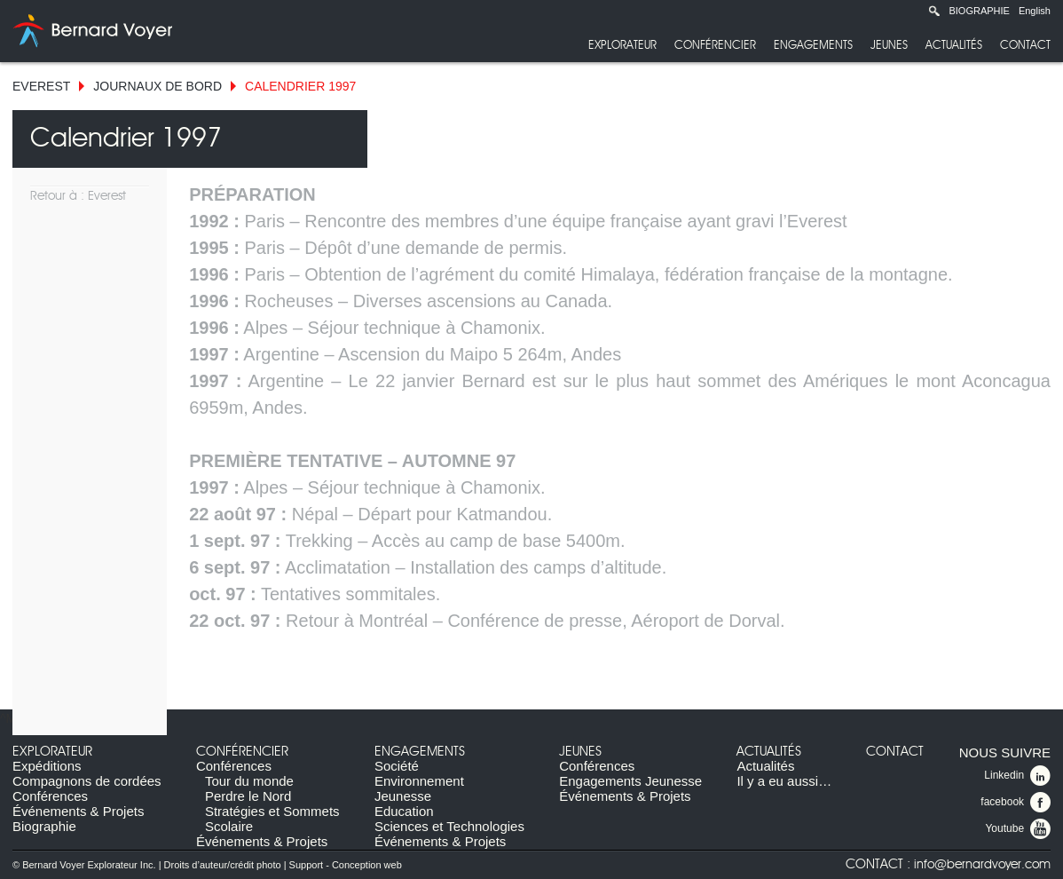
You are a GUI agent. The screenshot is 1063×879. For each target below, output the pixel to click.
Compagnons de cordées (86, 780)
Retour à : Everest (78, 196)
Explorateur (622, 45)
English (1035, 10)
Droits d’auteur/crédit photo (222, 864)
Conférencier (715, 45)
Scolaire (229, 826)
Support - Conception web (345, 864)
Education (404, 811)
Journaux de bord (157, 86)
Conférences (50, 796)
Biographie (979, 10)
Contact (1025, 45)
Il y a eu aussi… (783, 780)
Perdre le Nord (248, 796)
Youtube (1018, 829)
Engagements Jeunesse (630, 780)
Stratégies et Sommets (272, 811)
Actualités (953, 45)
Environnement (419, 780)
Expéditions (47, 765)
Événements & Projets (78, 811)
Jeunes (889, 45)
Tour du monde (249, 780)
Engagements (813, 45)
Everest (41, 86)
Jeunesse (402, 796)
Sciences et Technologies (449, 826)
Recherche (934, 10)
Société (396, 765)
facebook (1015, 802)
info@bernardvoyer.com (982, 865)
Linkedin (1017, 776)
